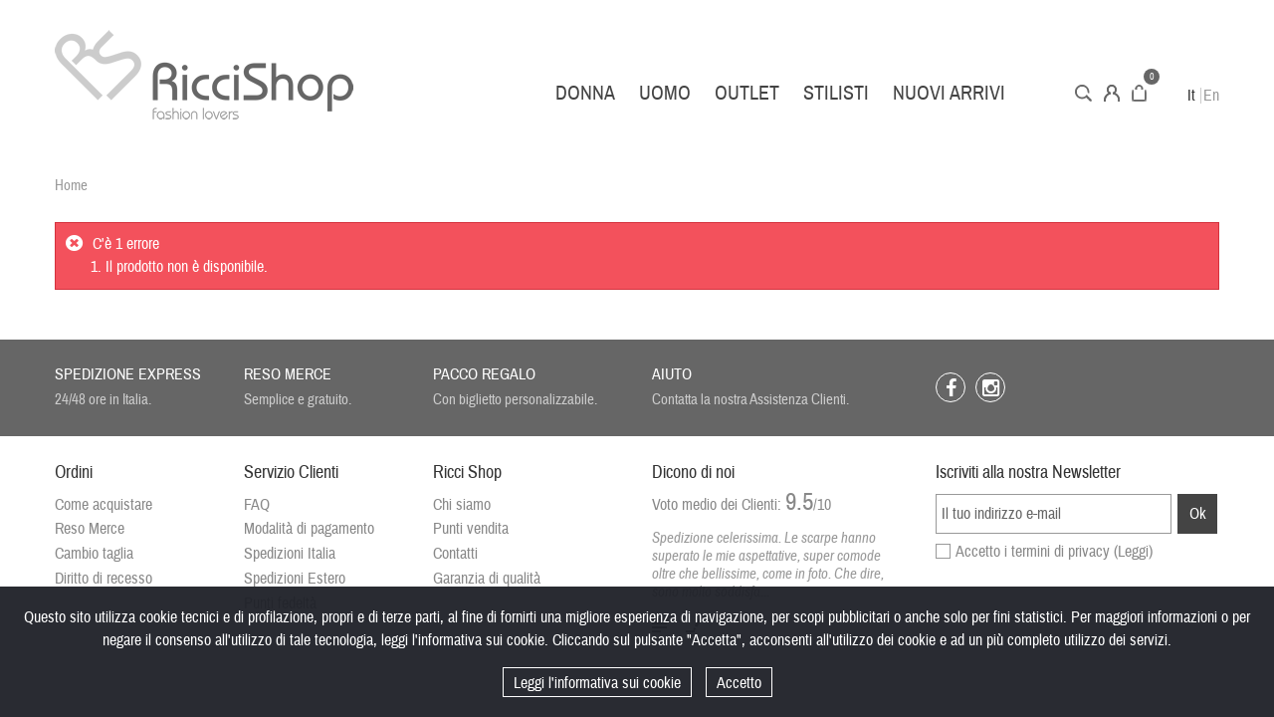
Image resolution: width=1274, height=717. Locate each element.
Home (71, 185)
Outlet (747, 93)
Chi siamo (462, 505)
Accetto (739, 683)
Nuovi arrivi (949, 93)
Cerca (1083, 93)
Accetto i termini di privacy (1054, 552)
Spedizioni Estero (294, 579)
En (1211, 96)
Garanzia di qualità (486, 579)
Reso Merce (89, 529)
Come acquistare (103, 505)
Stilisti (836, 93)
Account (1112, 93)
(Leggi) (1133, 552)
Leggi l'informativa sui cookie (597, 683)
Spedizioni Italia (289, 554)
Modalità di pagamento (309, 529)
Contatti (455, 554)
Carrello (1139, 93)
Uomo (665, 93)
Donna (585, 93)
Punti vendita (471, 529)
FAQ (257, 505)
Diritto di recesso (103, 579)
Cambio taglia (94, 554)
